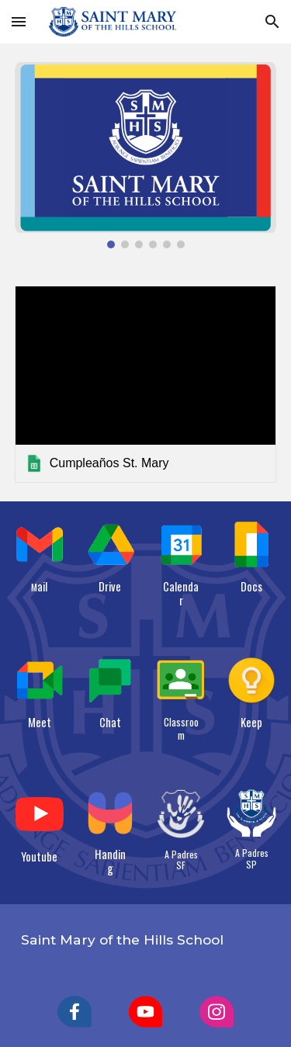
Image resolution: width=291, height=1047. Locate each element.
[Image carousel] (146, 155)
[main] (39, 587)
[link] (146, 384)
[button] (18, 21)
